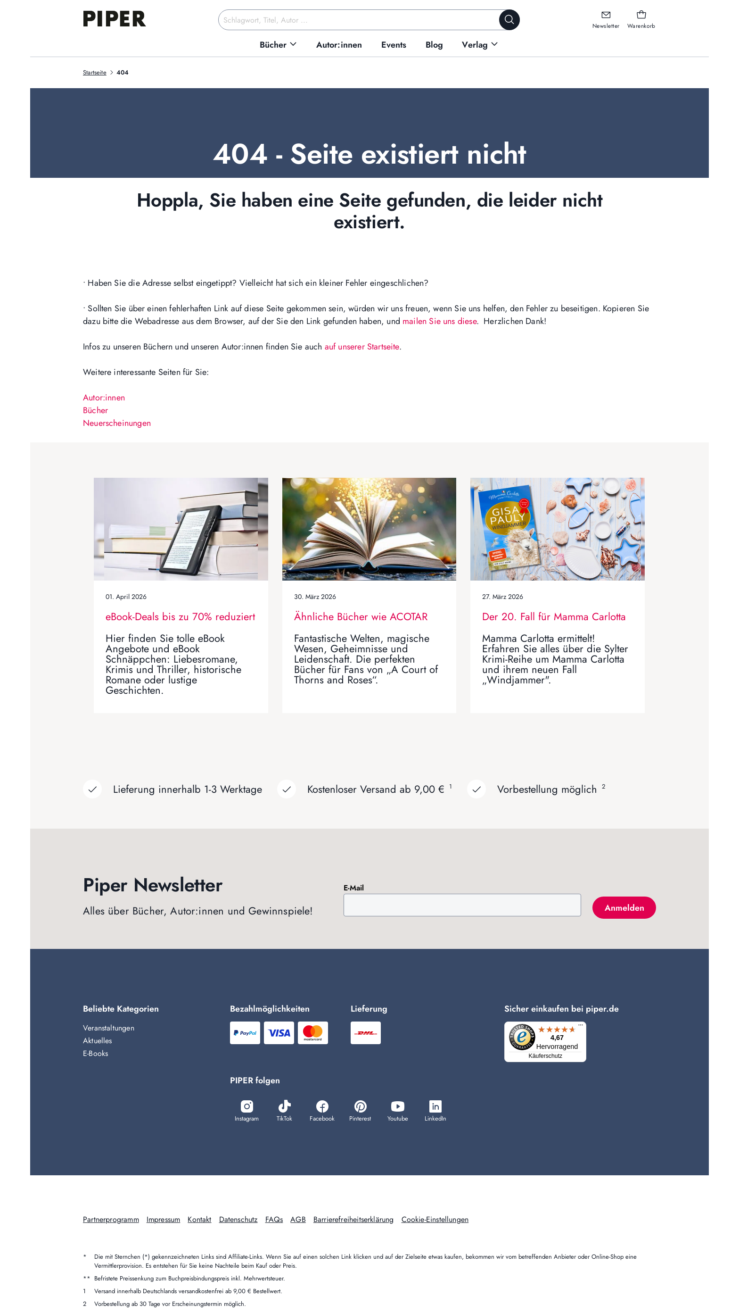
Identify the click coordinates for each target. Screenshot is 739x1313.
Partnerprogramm (111, 1220)
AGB (298, 1220)
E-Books (95, 1053)
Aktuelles (97, 1040)
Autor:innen (104, 397)
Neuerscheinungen (117, 423)
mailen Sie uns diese (439, 321)
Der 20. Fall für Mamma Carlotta (554, 616)
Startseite (95, 72)
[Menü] (583, 1027)
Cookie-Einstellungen (435, 1220)
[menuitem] (278, 45)
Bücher (95, 410)
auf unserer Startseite (362, 347)
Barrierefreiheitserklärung (353, 1220)
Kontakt (199, 1220)
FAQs (274, 1220)
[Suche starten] (509, 19)
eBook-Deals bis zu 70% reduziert (180, 616)
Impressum (164, 1220)
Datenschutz (238, 1220)
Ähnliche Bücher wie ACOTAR (360, 616)
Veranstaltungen (108, 1027)
